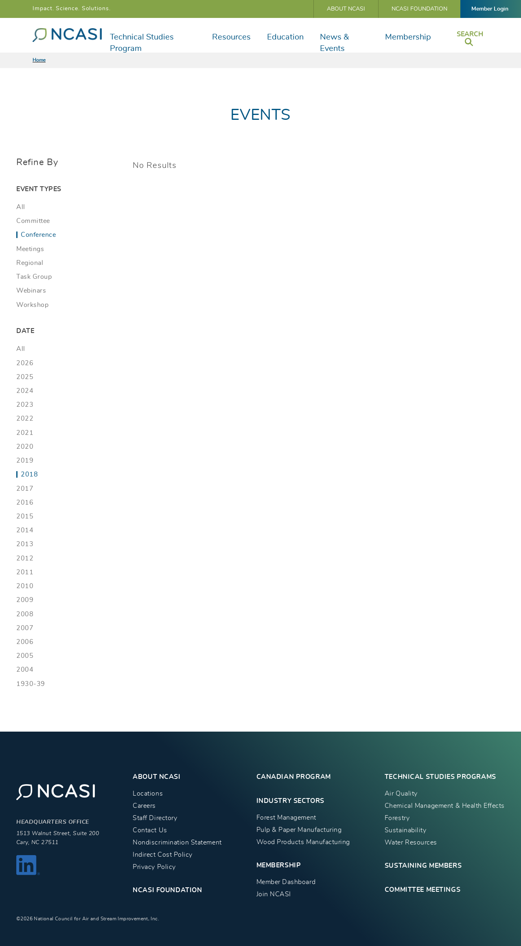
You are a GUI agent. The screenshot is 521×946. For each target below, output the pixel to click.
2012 (24, 558)
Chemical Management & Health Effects (445, 806)
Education (285, 37)
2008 (24, 614)
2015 (24, 516)
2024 (24, 391)
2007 (24, 628)
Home (39, 59)
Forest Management (286, 817)
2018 (29, 474)
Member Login (489, 9)
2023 (24, 404)
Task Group (34, 276)
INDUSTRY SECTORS (290, 801)
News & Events (334, 43)
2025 (24, 377)
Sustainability (405, 830)
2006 (24, 642)
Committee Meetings (422, 889)
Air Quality (401, 793)
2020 (24, 446)
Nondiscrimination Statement (177, 842)
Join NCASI (273, 894)
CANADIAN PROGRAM (293, 777)
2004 (24, 669)
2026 (24, 363)
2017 (24, 488)
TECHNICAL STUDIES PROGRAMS (440, 777)
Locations (148, 793)
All (20, 207)
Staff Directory (155, 818)
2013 (24, 544)
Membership (408, 37)
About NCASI (346, 9)
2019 (24, 460)
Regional (29, 263)
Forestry (397, 818)
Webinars (31, 290)
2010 (24, 586)
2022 (24, 418)
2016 (24, 502)
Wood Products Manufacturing (303, 842)
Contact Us (150, 830)
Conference (38, 235)
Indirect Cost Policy (163, 854)
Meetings (30, 249)
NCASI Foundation (419, 9)
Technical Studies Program (142, 43)
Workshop (32, 305)
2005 (24, 656)
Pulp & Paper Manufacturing (299, 830)
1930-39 (30, 684)
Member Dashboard (285, 882)
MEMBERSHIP (278, 865)
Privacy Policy (154, 867)
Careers (144, 806)
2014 (24, 530)
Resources (231, 37)
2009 (24, 600)
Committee (33, 221)
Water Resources (411, 842)
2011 (24, 572)
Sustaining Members (423, 865)
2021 (24, 433)
